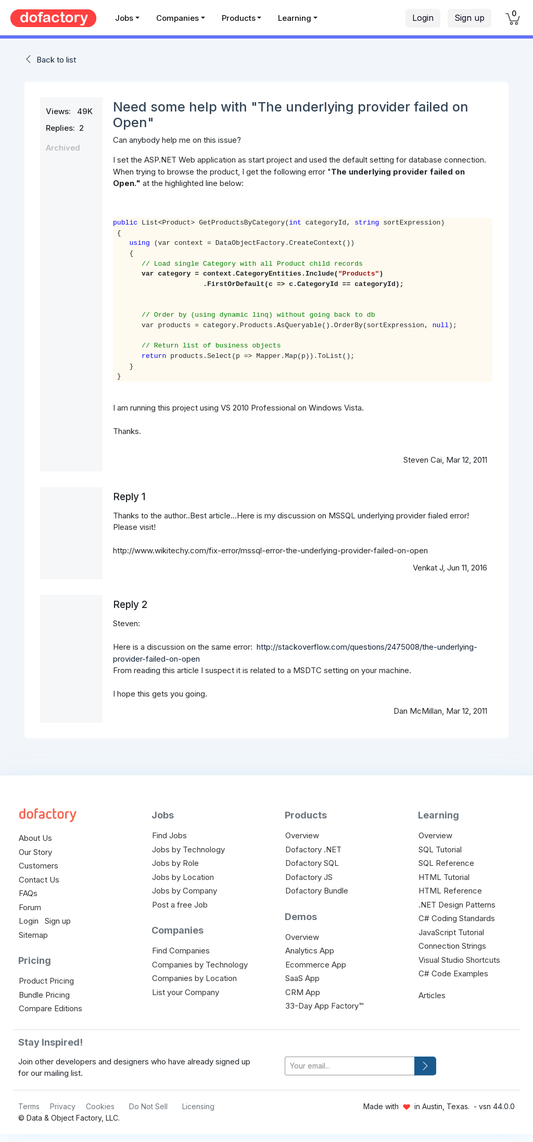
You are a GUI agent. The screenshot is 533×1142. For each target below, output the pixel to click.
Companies (177, 18)
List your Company (185, 992)
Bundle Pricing (44, 995)
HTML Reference (450, 891)
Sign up (469, 18)
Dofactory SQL (312, 863)
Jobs (124, 18)
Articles (432, 995)
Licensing (198, 1106)
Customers (38, 866)
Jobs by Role (175, 863)
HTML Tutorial (443, 877)
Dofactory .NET (313, 849)
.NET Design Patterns (457, 905)
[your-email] (350, 1066)
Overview (302, 835)
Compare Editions (50, 1008)
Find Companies (181, 950)
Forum (30, 907)
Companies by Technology (200, 965)
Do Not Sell (148, 1106)
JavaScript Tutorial (451, 932)
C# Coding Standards (456, 918)
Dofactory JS (309, 877)
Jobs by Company (184, 891)
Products (239, 18)
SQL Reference (446, 863)
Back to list (56, 60)
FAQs (28, 893)
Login (423, 18)
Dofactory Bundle (316, 891)
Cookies (100, 1106)
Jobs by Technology (188, 849)
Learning (294, 18)
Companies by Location (194, 978)
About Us (35, 838)
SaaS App (302, 978)
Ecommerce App (315, 965)
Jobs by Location (183, 877)
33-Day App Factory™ (324, 1006)
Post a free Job (180, 905)
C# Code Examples (453, 973)
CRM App (302, 992)
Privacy (62, 1106)
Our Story (35, 852)
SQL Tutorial (440, 849)
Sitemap (33, 935)
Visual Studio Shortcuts (459, 960)
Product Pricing (46, 981)
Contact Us (39, 880)
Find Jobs (169, 835)
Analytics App (309, 950)
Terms (29, 1106)
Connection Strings (452, 946)
